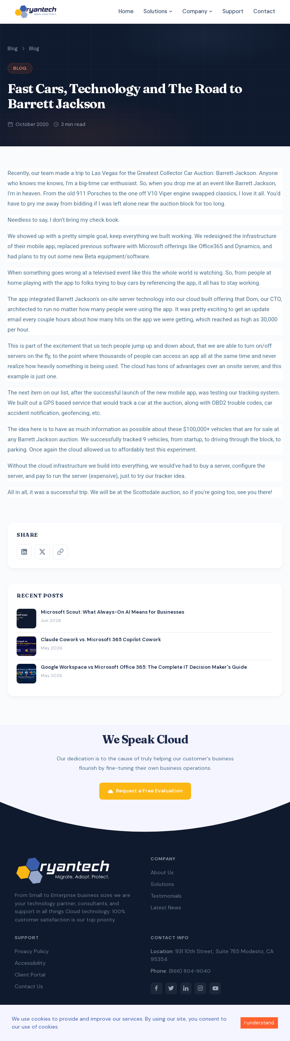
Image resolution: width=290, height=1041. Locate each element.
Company (197, 11)
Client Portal (30, 977)
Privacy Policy (32, 953)
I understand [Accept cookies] (259, 1023)
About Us (162, 875)
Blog (13, 48)
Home (126, 11)
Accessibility (30, 965)
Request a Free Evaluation (145, 793)
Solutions (158, 11)
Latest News (166, 910)
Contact (264, 11)
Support (233, 11)
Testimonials (166, 898)
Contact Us (29, 989)
